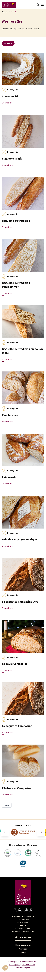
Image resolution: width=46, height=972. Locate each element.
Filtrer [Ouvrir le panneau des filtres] (8, 43)
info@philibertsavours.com (23, 931)
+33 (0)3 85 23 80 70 (23, 928)
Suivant (6, 805)
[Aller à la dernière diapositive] (5, 832)
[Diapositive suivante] (41, 832)
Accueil (4, 12)
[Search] (37, 4)
